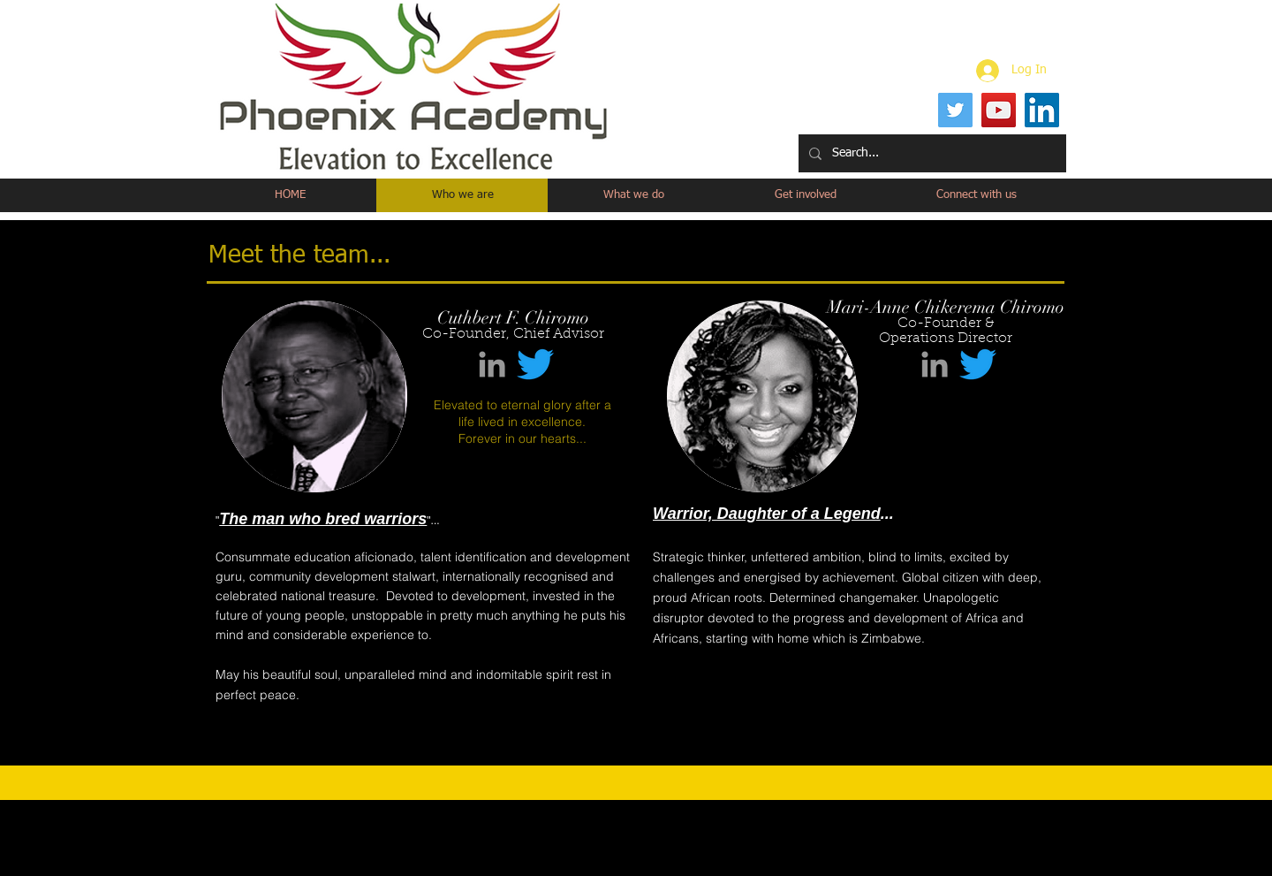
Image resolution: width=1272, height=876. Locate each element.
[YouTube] (998, 110)
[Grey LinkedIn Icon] (492, 364)
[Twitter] (955, 110)
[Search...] (930, 153)
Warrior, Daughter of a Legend (767, 513)
